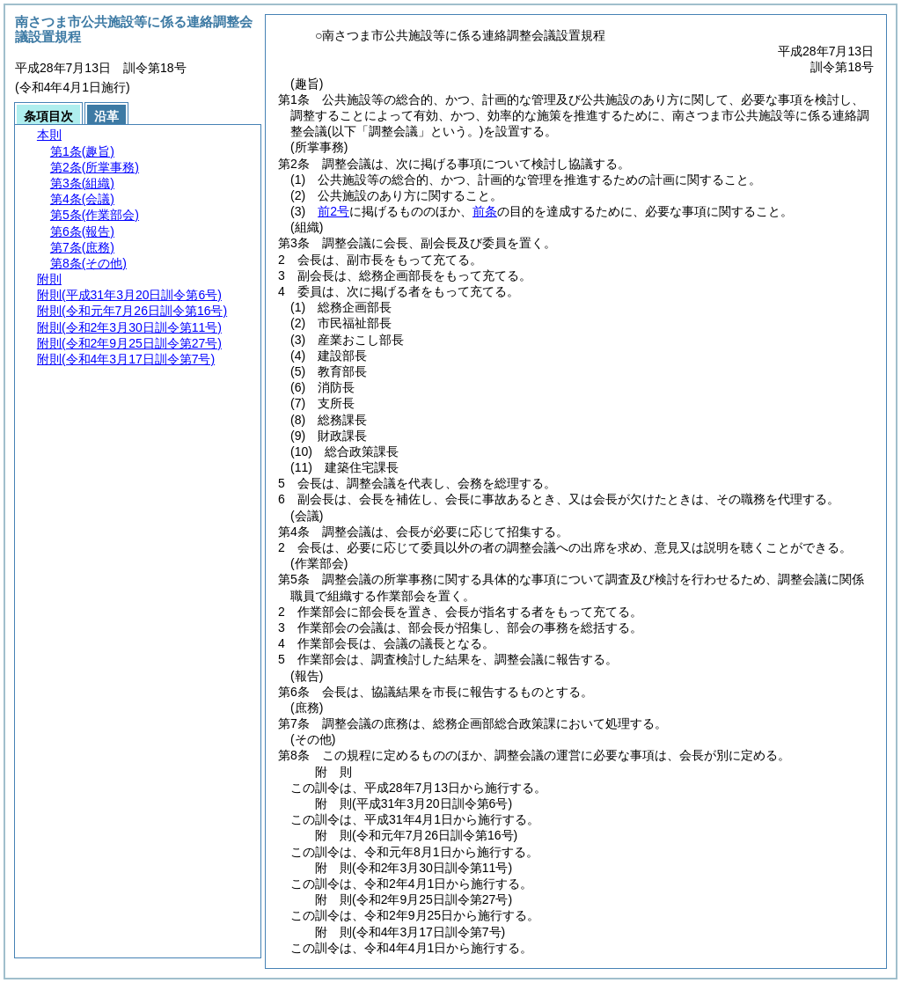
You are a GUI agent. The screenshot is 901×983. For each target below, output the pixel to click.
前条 (484, 211)
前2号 (333, 211)
